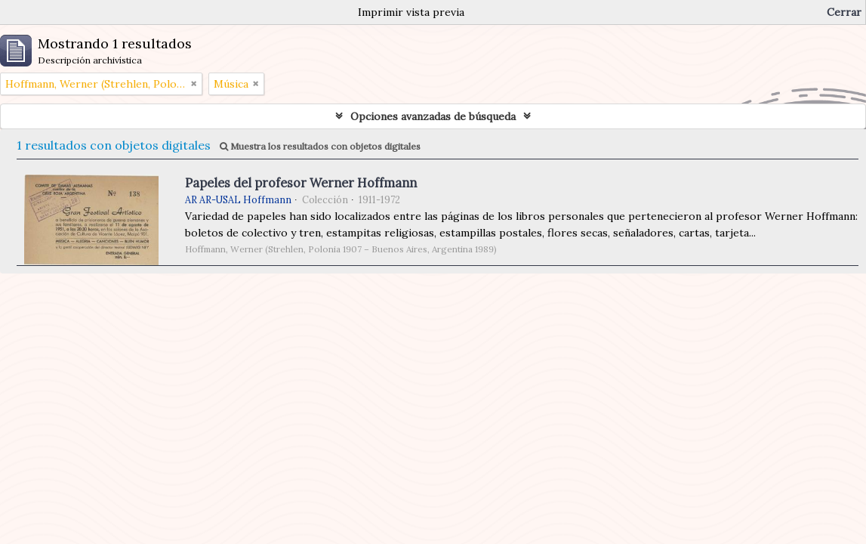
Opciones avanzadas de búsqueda (433, 116)
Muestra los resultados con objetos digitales (320, 146)
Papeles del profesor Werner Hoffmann (301, 182)
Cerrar (844, 12)
